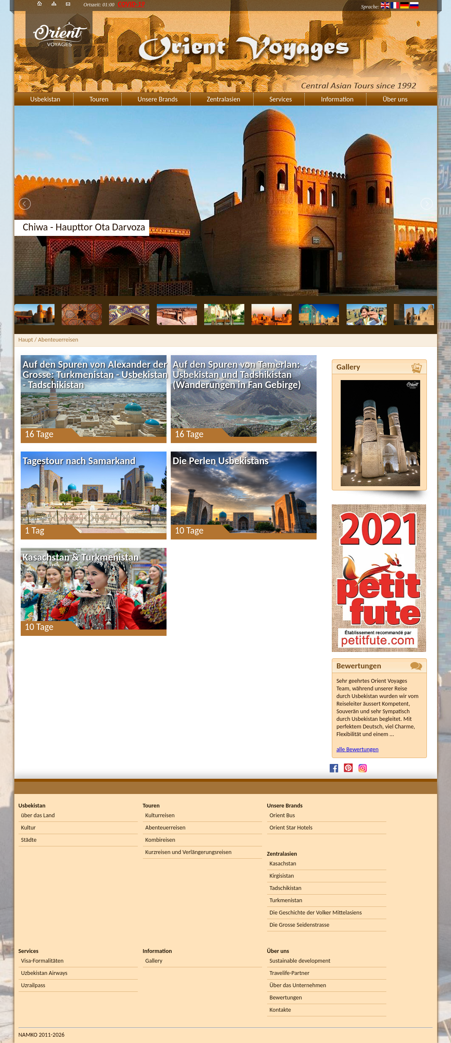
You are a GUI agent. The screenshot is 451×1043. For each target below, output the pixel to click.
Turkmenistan (286, 900)
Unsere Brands (158, 99)
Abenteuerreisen (165, 827)
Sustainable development (300, 960)
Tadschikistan (285, 888)
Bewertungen (286, 997)
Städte (29, 839)
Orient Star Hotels (291, 827)
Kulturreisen (160, 815)
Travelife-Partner (289, 973)
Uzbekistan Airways (44, 973)
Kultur (28, 827)
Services (281, 99)
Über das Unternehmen (298, 985)
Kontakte (280, 1009)
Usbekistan (45, 99)
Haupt (26, 339)
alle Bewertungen (357, 749)
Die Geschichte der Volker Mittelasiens (316, 912)
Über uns (395, 99)
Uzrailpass (33, 985)
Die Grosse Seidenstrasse (299, 924)
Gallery (153, 960)
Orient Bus (282, 815)
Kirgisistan (282, 875)
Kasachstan (283, 863)
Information (337, 99)
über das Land (38, 815)
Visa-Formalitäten (42, 960)
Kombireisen (160, 839)
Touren (99, 99)
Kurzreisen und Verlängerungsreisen (188, 852)
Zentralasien (223, 99)
